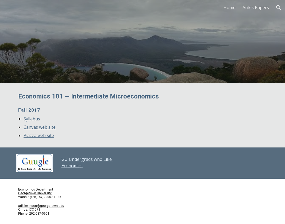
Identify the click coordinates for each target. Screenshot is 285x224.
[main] (142, 115)
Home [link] (230, 7)
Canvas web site (40, 127)
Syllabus (32, 119)
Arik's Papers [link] (255, 7)
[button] (278, 7)
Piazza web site (39, 135)
